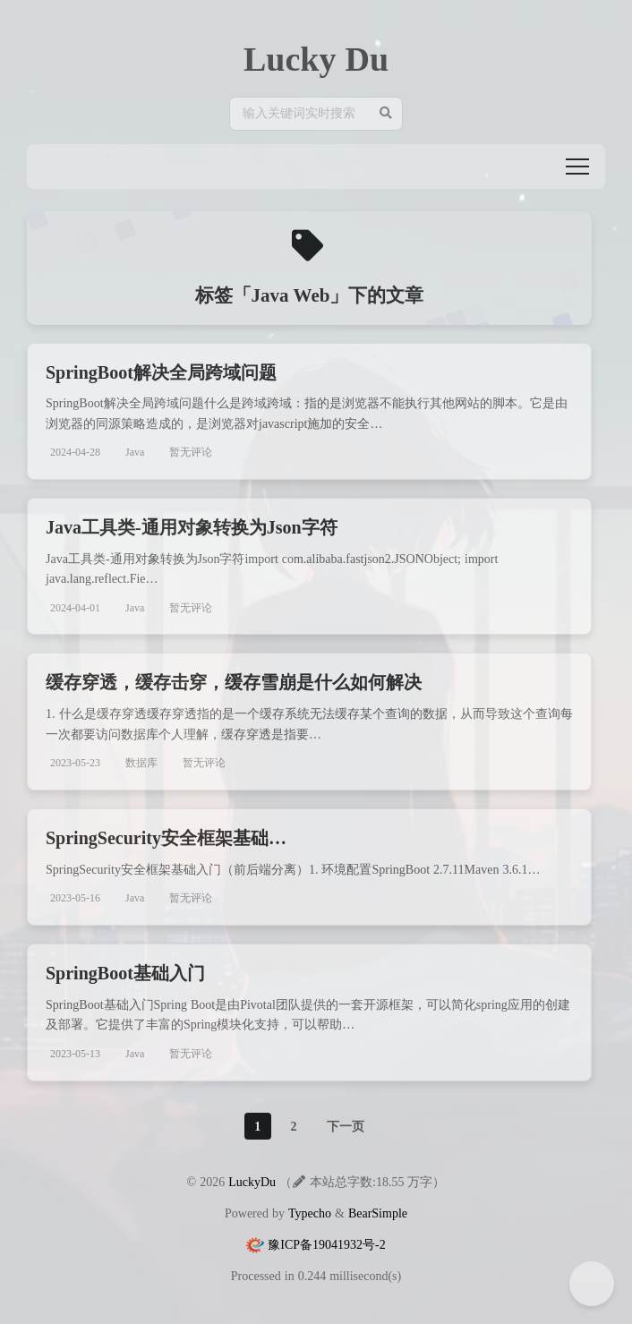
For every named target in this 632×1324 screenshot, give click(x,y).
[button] (577, 166)
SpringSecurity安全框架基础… (166, 837)
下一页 (345, 1126)
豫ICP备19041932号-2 (326, 1244)
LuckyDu (252, 1182)
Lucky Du (316, 58)
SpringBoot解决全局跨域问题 (161, 372)
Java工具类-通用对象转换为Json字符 (191, 527)
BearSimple (377, 1213)
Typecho (309, 1213)
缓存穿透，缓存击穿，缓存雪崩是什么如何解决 (234, 682)
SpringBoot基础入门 (125, 973)
